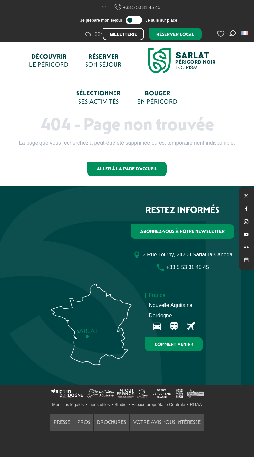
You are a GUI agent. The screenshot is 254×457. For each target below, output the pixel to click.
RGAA (196, 404)
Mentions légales (68, 404)
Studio (120, 404)
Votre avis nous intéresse (167, 422)
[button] (245, 33)
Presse (62, 422)
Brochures (111, 422)
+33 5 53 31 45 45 (137, 7)
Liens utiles (99, 404)
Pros (83, 422)
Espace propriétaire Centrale (158, 404)
